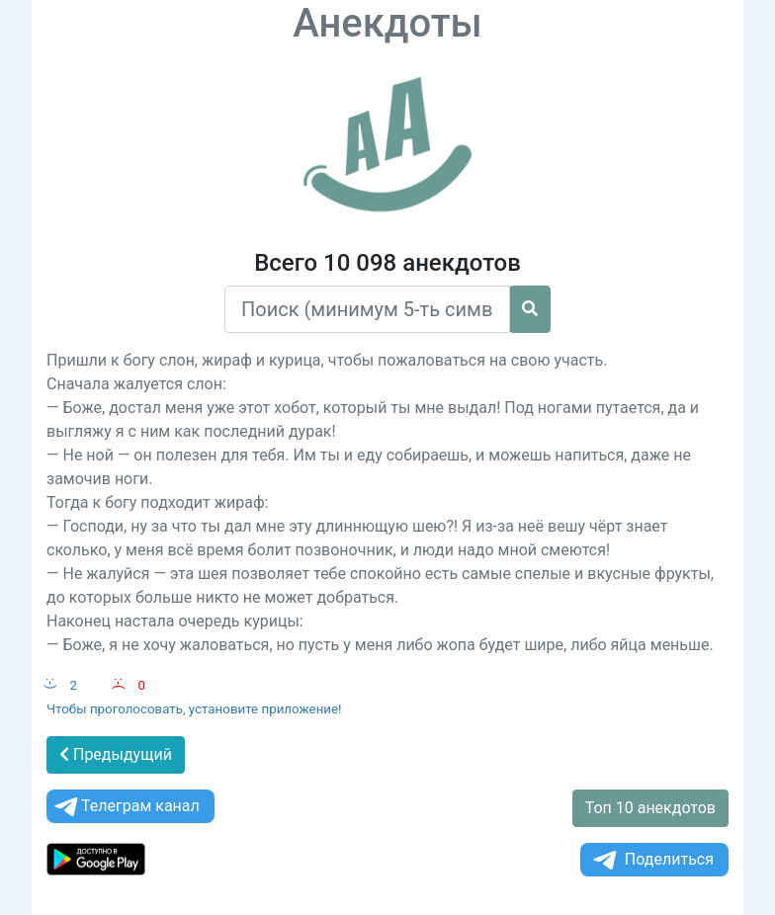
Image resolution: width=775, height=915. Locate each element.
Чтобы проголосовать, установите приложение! (194, 709)
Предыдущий (115, 754)
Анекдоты (387, 23)
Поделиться (652, 860)
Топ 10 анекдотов (650, 807)
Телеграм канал (125, 806)
